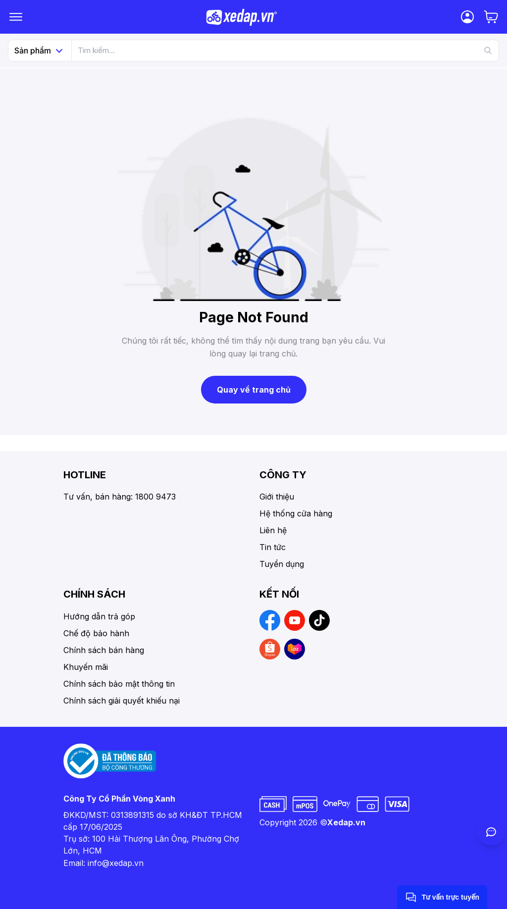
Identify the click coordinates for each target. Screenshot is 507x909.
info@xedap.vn (116, 863)
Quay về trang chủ (254, 390)
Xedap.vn (346, 822)
